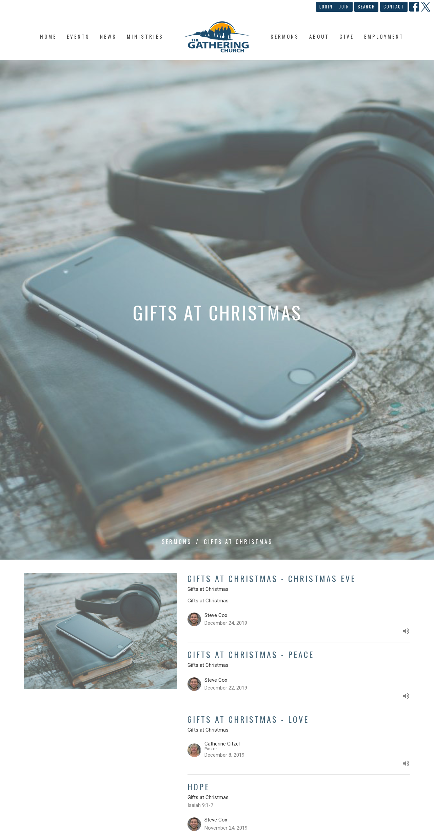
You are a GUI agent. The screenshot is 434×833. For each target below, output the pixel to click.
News (108, 36)
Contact (393, 6)
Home (48, 36)
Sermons (285, 36)
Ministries (145, 36)
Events (78, 36)
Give (346, 36)
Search (366, 6)
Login (326, 6)
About (319, 36)
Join (344, 6)
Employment (384, 36)
